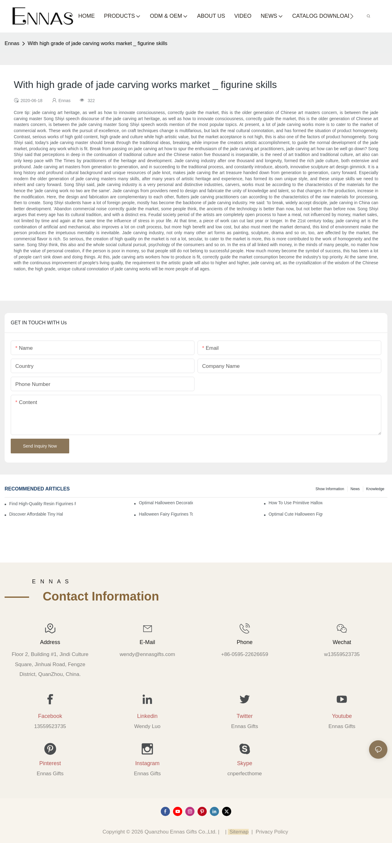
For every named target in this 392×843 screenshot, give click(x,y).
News (355, 489)
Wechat (342, 642)
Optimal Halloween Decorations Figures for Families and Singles (166, 502)
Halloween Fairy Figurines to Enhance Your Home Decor (166, 514)
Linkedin (147, 716)
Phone (245, 642)
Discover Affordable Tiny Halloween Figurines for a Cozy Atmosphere (36, 514)
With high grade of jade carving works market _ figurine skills (97, 43)
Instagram (147, 763)
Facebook (50, 716)
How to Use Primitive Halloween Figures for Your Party (295, 502)
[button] (351, 16)
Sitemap (238, 832)
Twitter (244, 716)
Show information (329, 489)
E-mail (147, 642)
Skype (244, 763)
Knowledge (375, 489)
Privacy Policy (272, 832)
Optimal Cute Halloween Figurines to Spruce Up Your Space (295, 514)
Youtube (342, 716)
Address (50, 642)
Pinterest (50, 763)
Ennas (12, 43)
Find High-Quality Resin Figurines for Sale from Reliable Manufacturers (42, 503)
